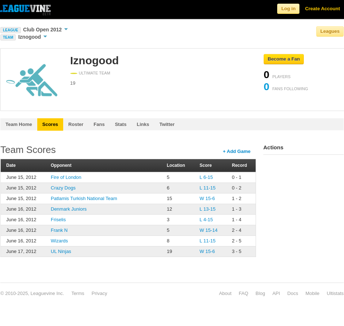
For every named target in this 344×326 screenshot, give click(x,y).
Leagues (330, 31)
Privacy (99, 293)
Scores (50, 124)
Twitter (167, 124)
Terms (77, 293)
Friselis (58, 219)
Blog (260, 293)
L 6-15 (206, 177)
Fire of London (66, 177)
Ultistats (335, 293)
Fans (98, 124)
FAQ (243, 293)
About (225, 293)
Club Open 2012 (45, 29)
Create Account (322, 8)
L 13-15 (208, 209)
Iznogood (32, 37)
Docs (292, 293)
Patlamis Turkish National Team (84, 198)
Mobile (312, 293)
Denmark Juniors (69, 209)
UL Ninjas (61, 251)
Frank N (59, 230)
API (276, 293)
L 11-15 (208, 188)
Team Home (18, 124)
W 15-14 (209, 230)
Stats (121, 124)
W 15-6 (207, 198)
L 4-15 (206, 219)
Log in (288, 8)
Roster (75, 124)
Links (143, 124)
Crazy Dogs (63, 188)
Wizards (59, 240)
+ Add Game (237, 151)
